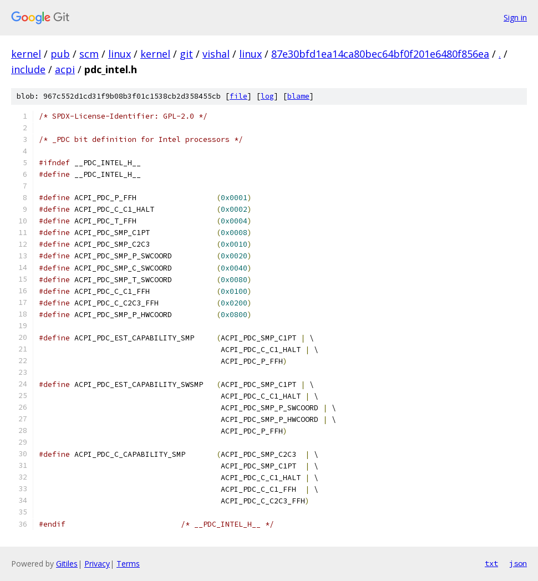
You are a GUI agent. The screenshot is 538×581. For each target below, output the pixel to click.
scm (89, 53)
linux (119, 53)
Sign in (515, 17)
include (28, 69)
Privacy (97, 563)
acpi (65, 69)
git (186, 53)
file (238, 96)
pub (60, 53)
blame (298, 96)
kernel (26, 53)
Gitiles (67, 563)
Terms (128, 563)
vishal (216, 53)
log (267, 96)
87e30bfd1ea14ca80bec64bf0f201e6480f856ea (380, 53)
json (518, 563)
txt (491, 563)
